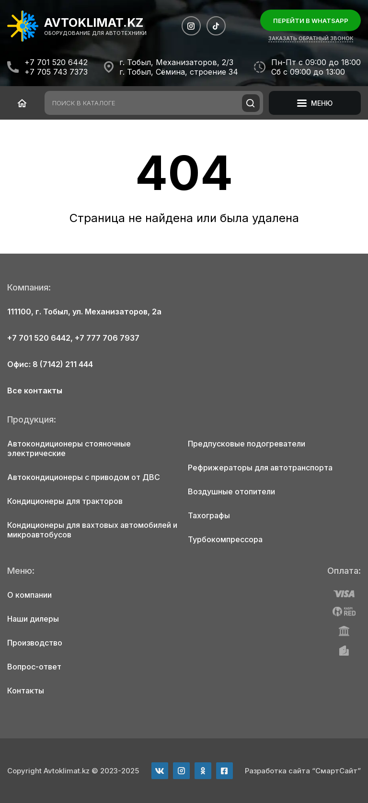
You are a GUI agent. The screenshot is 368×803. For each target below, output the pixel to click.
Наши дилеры (33, 619)
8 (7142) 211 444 (63, 364)
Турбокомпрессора (225, 539)
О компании (29, 595)
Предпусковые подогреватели (246, 443)
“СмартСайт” (336, 770)
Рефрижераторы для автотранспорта (260, 467)
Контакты (25, 690)
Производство (34, 642)
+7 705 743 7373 (56, 72)
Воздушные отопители (231, 491)
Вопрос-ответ (34, 666)
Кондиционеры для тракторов (65, 501)
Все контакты (34, 390)
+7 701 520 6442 (56, 62)
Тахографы (209, 515)
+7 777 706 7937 (107, 338)
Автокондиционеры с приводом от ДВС (83, 477)
